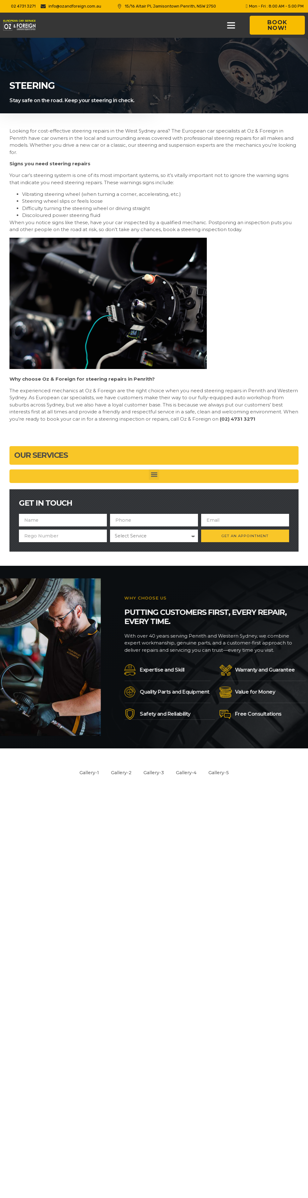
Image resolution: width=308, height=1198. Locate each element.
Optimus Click (216, 1167)
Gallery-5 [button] (222, 773)
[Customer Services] (235, 887)
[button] (231, 25)
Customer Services (273, 882)
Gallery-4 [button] (188, 773)
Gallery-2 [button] (119, 773)
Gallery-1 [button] (85, 773)
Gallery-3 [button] (153, 773)
